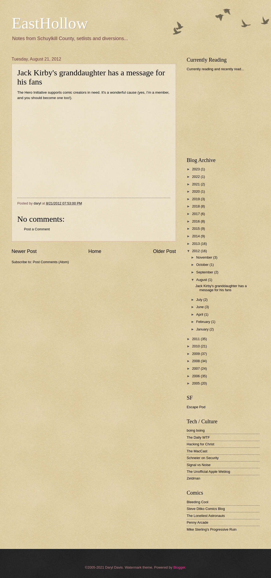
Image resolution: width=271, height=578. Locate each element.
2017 (196, 214)
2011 (196, 339)
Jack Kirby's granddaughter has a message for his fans (221, 288)
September (205, 272)
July (199, 300)
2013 (196, 244)
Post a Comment (37, 229)
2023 (196, 169)
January (202, 329)
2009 (196, 354)
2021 (196, 184)
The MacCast (197, 451)
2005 (196, 383)
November (204, 257)
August (202, 280)
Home (94, 251)
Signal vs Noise (199, 465)
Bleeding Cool (197, 502)
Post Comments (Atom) (51, 262)
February (203, 322)
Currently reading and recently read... (215, 69)
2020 (196, 191)
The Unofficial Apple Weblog (208, 472)
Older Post (164, 251)
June (200, 307)
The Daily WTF (198, 437)
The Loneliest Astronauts (206, 516)
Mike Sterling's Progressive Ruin (212, 529)
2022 (196, 177)
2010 (196, 346)
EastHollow (50, 23)
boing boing (196, 430)
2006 (196, 376)
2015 (196, 229)
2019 (196, 199)
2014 (196, 236)
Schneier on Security (203, 458)
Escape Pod (196, 407)
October (202, 265)
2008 (196, 361)
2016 (196, 221)
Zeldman (193, 478)
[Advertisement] (227, 114)
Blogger (179, 567)
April (200, 314)
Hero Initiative (36, 92)
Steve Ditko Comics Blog (206, 509)
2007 (196, 368)
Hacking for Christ (200, 444)
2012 (196, 251)
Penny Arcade (197, 522)
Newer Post (24, 251)
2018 (196, 206)
